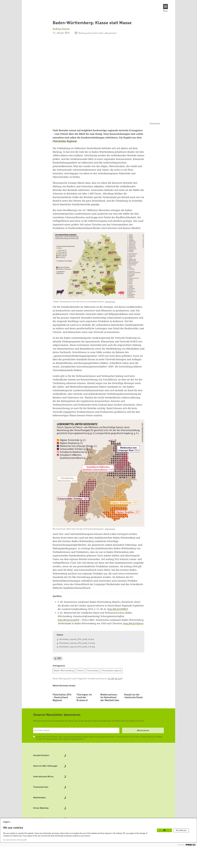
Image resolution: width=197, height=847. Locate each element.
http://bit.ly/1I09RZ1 (117, 609)
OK (164, 830)
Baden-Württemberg (63, 670)
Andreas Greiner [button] (61, 29)
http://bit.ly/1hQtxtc (133, 623)
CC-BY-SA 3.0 (114, 679)
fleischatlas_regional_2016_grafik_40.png (76, 639)
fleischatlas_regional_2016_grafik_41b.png (77, 647)
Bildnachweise (155, 123)
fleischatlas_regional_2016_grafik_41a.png (77, 643)
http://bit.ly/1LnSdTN (68, 619)
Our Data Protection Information (13, 840)
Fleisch (80, 670)
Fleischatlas (92, 670)
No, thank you (181, 830)
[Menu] (165, 6)
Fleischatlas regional (111, 670)
